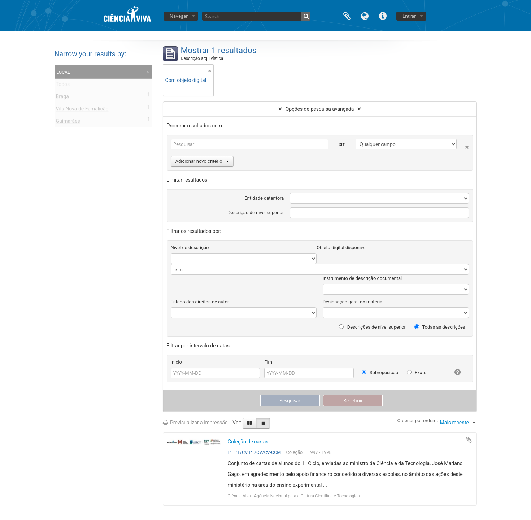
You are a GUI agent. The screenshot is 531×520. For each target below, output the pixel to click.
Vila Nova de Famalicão (82, 110)
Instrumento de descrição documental (362, 278)
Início (176, 362)
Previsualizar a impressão (195, 422)
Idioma (365, 15)
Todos (63, 85)
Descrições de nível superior (372, 327)
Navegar (179, 16)
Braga (62, 98)
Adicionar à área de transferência (469, 439)
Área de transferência (347, 15)
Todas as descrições (439, 327)
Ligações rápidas (383, 15)
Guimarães (68, 122)
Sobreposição (380, 372)
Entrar (409, 16)
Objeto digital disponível (341, 247)
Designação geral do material (353, 301)
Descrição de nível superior (256, 212)
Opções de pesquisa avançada (320, 109)
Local (63, 72)
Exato (417, 372)
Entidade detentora (264, 198)
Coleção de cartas (248, 442)
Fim (268, 362)
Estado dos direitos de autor (200, 301)
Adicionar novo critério (202, 161)
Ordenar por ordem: (417, 420)
